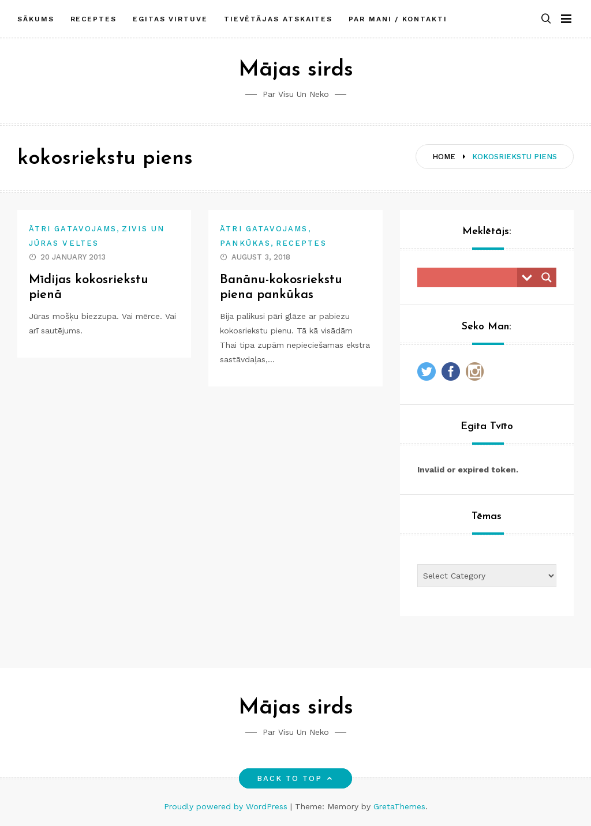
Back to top (296, 778)
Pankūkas (245, 243)
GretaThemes (399, 806)
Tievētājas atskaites (278, 19)
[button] (546, 19)
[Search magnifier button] (546, 277)
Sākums (35, 19)
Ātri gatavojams (73, 228)
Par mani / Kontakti (398, 19)
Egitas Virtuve (170, 19)
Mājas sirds (295, 70)
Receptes (93, 19)
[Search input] (470, 277)
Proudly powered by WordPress (227, 806)
